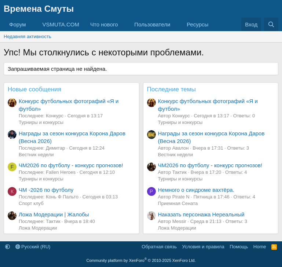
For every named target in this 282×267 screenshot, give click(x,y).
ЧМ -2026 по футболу (46, 190)
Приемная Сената (178, 203)
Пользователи (152, 24)
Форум (17, 24)
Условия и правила (203, 246)
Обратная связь (159, 246)
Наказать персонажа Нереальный (201, 214)
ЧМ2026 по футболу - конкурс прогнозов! (71, 165)
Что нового (104, 24)
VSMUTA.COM (60, 24)
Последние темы (171, 89)
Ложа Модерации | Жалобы (54, 214)
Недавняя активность (27, 36)
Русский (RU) (33, 246)
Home (259, 246)
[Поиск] (271, 24)
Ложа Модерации (38, 228)
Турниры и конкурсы (41, 122)
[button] (31, 24)
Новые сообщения (34, 89)
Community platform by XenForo (141, 260)
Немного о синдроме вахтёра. (196, 190)
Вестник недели (36, 154)
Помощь (239, 246)
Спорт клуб (31, 203)
